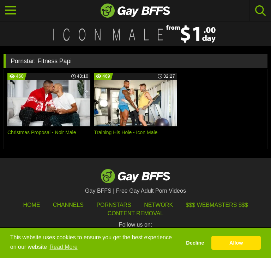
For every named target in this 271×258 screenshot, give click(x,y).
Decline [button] (195, 243)
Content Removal (136, 213)
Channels (68, 205)
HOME (31, 205)
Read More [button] (64, 247)
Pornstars (113, 205)
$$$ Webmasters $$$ (217, 205)
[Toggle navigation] (10, 10)
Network (158, 205)
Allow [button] (236, 243)
